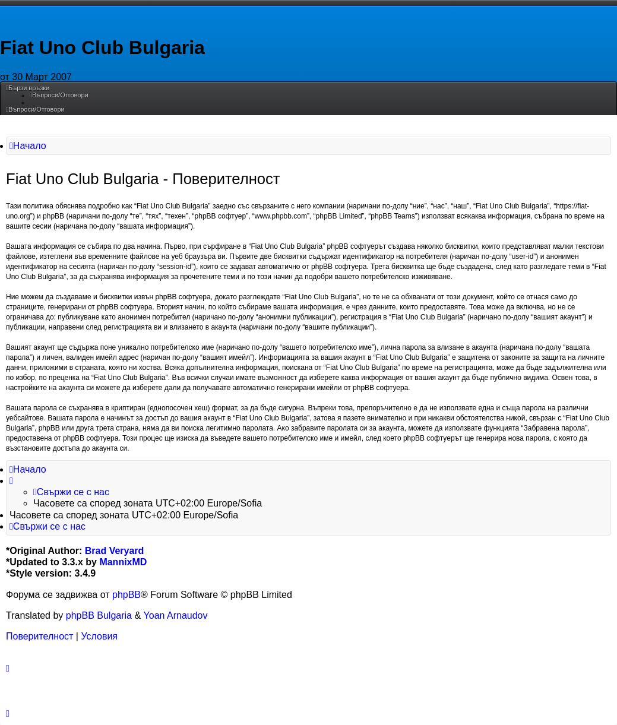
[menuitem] (59, 95)
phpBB (126, 595)
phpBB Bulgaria (99, 615)
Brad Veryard (114, 551)
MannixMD (123, 562)
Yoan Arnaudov (176, 615)
